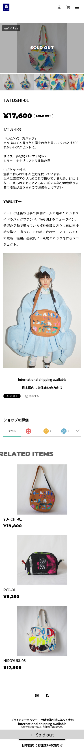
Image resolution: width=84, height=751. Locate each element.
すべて (12, 431)
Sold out (44, 734)
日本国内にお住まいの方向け (42, 387)
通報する (34, 396)
